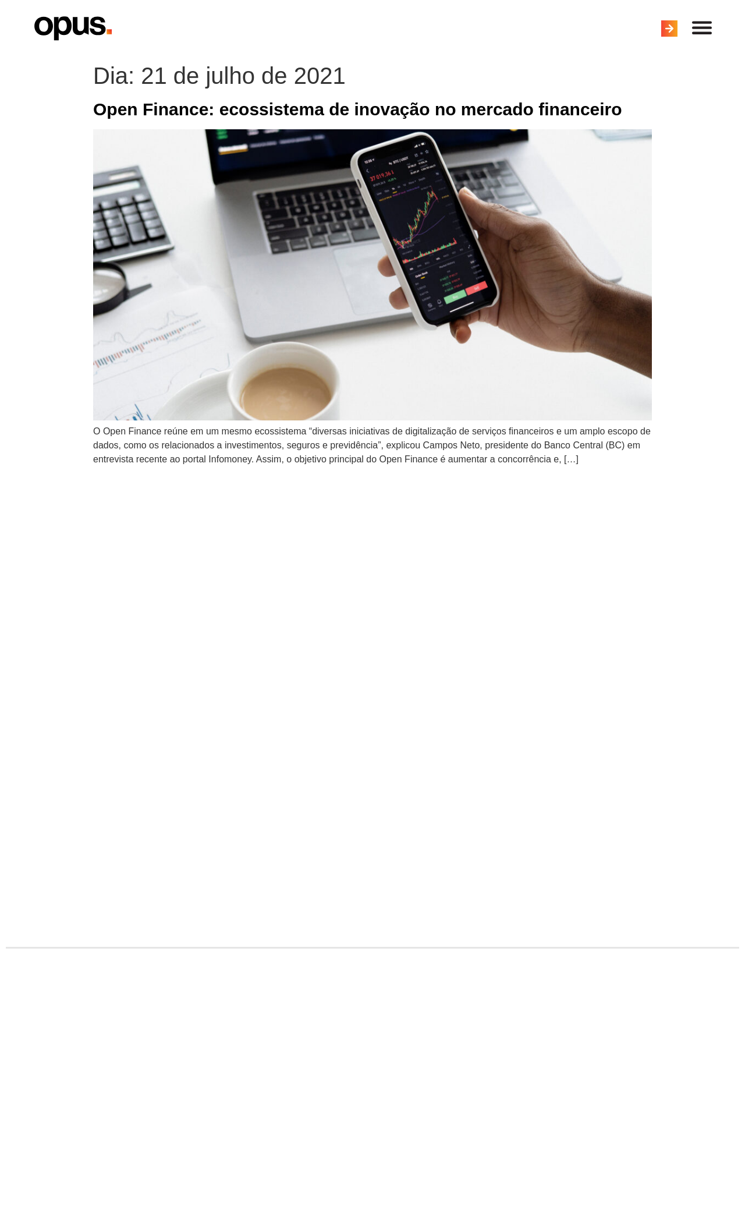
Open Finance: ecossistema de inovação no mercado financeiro (357, 109)
